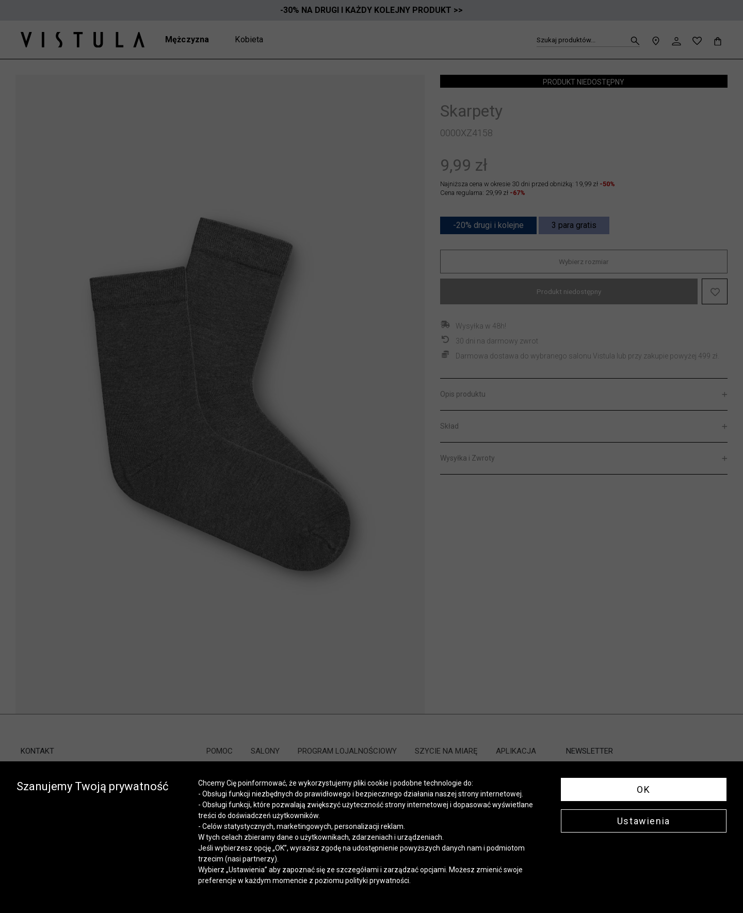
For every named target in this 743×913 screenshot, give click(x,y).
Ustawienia (643, 821)
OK (643, 789)
